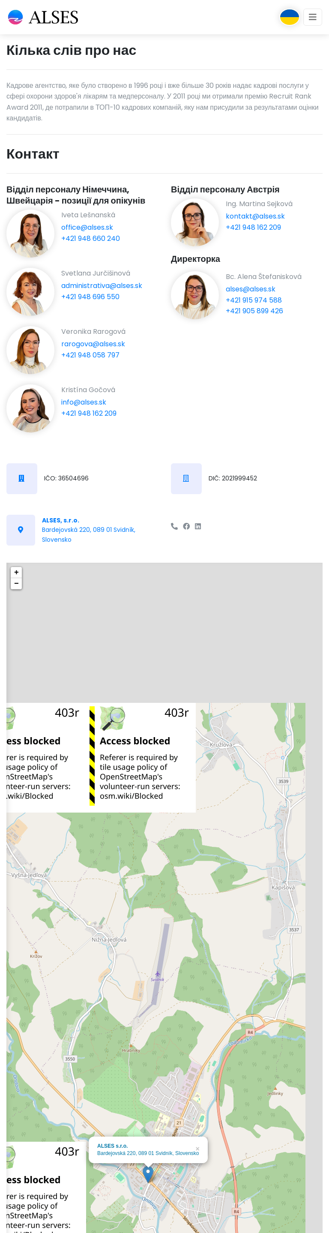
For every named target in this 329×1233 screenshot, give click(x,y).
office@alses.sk (87, 227)
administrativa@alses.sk (101, 286)
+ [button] (16, 572)
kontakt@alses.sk (255, 216)
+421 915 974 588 (254, 300)
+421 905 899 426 (254, 311)
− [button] (16, 584)
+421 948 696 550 (90, 297)
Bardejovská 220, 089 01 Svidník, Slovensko (88, 530)
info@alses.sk (83, 402)
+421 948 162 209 (89, 413)
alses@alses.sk (250, 289)
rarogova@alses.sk (93, 344)
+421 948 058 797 (90, 355)
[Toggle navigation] (312, 17)
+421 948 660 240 (90, 238)
